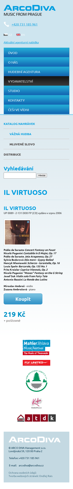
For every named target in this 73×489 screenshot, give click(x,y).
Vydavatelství (20, 81)
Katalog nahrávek (19, 124)
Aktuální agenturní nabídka (21, 42)
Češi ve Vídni (18, 110)
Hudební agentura (24, 72)
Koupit (23, 299)
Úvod (12, 53)
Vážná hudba (20, 134)
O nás (13, 62)
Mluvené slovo (22, 144)
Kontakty (16, 100)
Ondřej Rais (45, 475)
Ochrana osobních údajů (22, 472)
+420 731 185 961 (25, 24)
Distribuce (12, 154)
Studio (14, 91)
